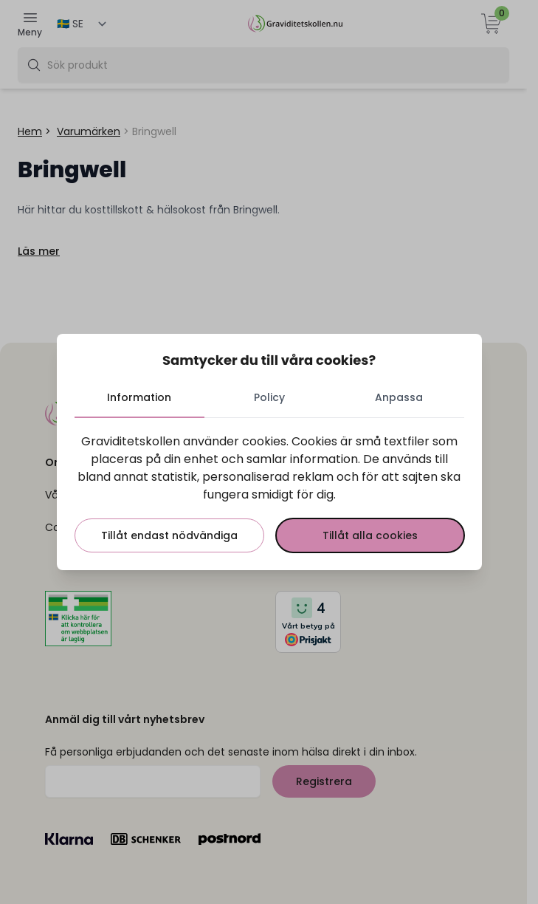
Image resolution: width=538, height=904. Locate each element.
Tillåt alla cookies (370, 535)
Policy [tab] (269, 397)
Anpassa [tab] (399, 397)
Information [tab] (139, 397)
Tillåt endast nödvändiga (169, 535)
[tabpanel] (269, 492)
